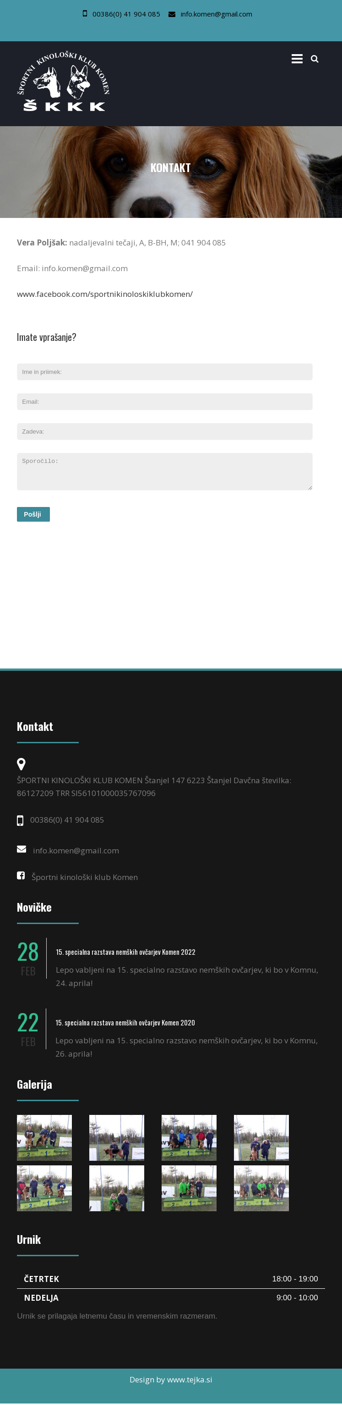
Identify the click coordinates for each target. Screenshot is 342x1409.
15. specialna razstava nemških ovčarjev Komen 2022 (125, 957)
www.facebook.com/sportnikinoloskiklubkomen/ (105, 294)
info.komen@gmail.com (216, 13)
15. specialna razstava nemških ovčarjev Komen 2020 (125, 1028)
